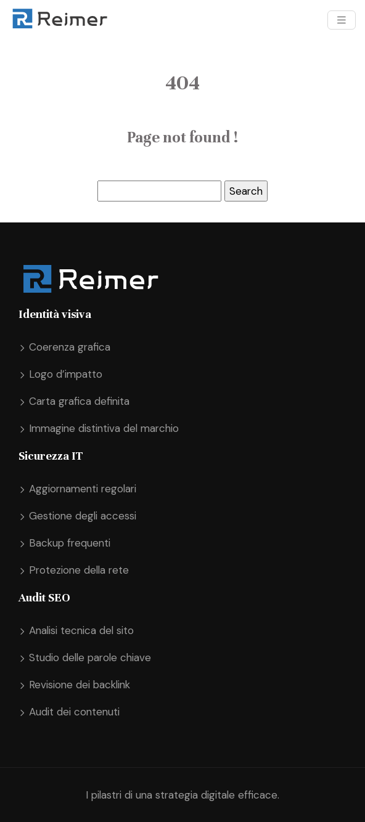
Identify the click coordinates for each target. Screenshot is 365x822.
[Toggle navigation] (341, 20)
